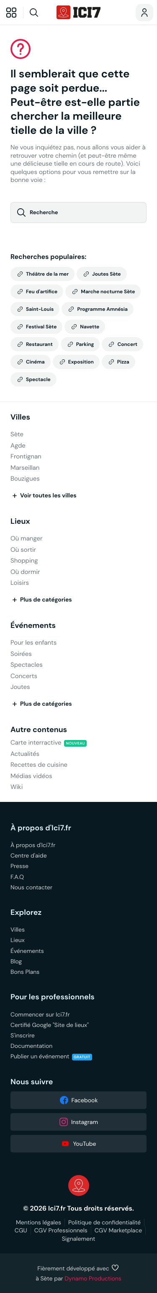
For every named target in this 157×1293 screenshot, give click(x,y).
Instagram (78, 1122)
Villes (20, 417)
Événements (33, 625)
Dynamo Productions (92, 1278)
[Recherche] (38, 12)
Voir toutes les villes (43, 496)
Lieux (20, 521)
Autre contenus (38, 730)
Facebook (78, 1100)
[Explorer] (11, 12)
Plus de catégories (41, 600)
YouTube (78, 1143)
